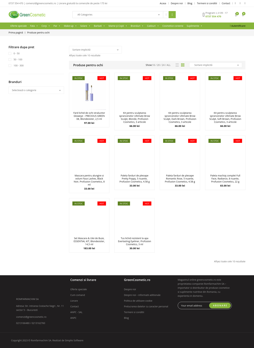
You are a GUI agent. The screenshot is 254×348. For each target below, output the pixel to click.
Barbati (99, 26)
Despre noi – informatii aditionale (142, 295)
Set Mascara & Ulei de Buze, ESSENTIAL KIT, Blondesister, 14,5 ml (89, 241)
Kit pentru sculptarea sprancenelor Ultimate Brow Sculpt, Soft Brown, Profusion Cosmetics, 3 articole (225, 117)
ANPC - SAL (76, 312)
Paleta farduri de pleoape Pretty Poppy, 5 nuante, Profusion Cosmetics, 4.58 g (134, 178)
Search (172, 14)
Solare (85, 26)
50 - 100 (17, 59)
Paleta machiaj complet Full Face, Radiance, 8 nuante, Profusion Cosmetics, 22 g (225, 178)
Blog (126, 317)
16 (153, 65)
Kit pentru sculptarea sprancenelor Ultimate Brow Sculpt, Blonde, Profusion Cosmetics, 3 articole (134, 117)
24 (163, 65)
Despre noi (130, 289)
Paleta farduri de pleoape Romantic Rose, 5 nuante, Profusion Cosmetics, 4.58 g (180, 178)
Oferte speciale (18, 25)
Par (57, 26)
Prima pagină (16, 32)
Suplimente (194, 26)
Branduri (137, 26)
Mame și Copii (118, 26)
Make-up (70, 26)
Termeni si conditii (134, 312)
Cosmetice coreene (172, 25)
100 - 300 (18, 65)
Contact (74, 306)
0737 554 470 (213, 16)
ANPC (73, 317)
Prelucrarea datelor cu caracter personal (146, 306)
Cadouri (153, 26)
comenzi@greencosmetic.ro (31, 316)
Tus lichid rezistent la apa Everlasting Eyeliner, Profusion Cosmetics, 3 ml (134, 241)
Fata (34, 26)
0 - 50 (16, 53)
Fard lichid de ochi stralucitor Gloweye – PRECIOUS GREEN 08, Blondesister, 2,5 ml (89, 115)
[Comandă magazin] (95, 49)
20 (158, 65)
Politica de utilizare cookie (138, 300)
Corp (45, 26)
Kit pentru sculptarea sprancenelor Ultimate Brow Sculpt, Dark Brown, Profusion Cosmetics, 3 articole (180, 117)
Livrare (74, 300)
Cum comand (77, 295)
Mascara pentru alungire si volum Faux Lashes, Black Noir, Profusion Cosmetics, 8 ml (89, 180)
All (169, 65)
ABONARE (220, 305)
